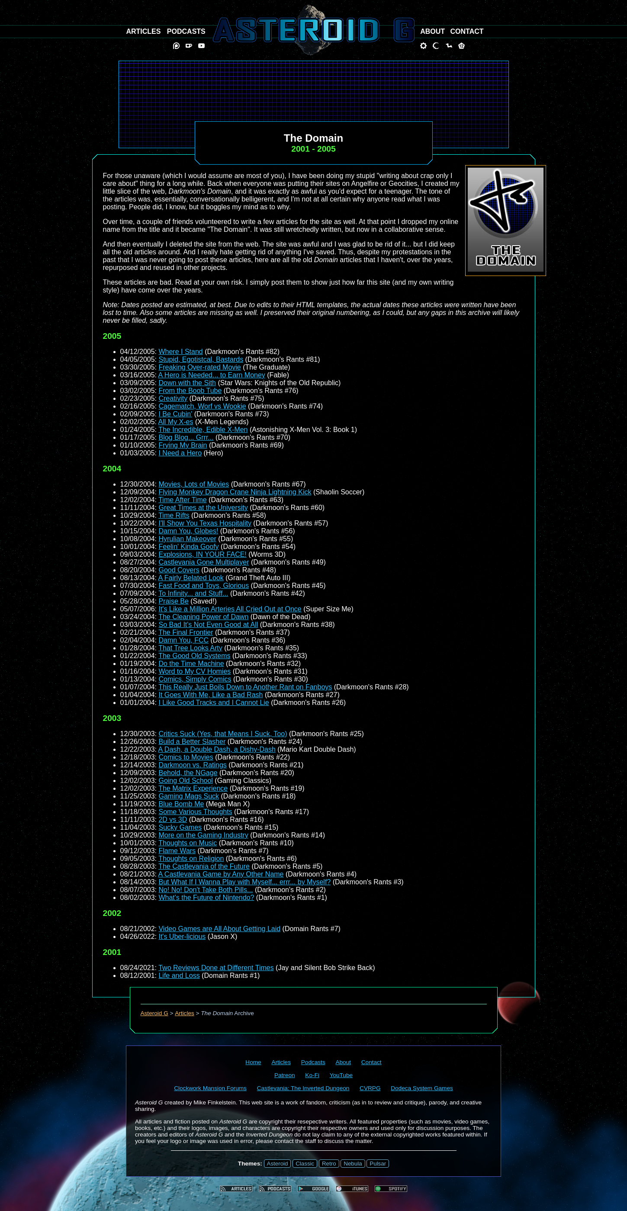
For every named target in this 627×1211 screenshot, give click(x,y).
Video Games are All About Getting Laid (219, 928)
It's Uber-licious (182, 936)
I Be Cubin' (175, 414)
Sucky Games (180, 827)
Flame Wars (177, 850)
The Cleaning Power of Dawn (203, 616)
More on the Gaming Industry (203, 835)
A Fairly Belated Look (191, 577)
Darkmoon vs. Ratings (192, 765)
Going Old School (185, 780)
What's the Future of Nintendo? (206, 897)
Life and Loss (178, 975)
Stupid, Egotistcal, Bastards (200, 359)
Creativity (172, 398)
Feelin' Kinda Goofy (188, 546)
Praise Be (173, 601)
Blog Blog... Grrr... (185, 437)
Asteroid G (154, 1013)
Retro (329, 1163)
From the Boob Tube (190, 390)
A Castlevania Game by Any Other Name (221, 874)
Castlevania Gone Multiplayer (203, 562)
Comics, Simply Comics (194, 679)
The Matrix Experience (193, 788)
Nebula (353, 1163)
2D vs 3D (172, 819)
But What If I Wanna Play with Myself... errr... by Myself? (244, 882)
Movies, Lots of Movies (193, 484)
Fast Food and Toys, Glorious (203, 585)
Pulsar (378, 1163)
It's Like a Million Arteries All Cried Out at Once (229, 609)
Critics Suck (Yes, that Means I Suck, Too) (222, 733)
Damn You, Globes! (188, 531)
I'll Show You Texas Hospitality (204, 523)
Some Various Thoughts (195, 811)
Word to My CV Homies (194, 671)
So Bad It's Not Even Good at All (208, 624)
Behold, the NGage (187, 772)
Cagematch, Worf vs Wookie (202, 406)
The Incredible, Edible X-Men (203, 429)
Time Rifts (173, 515)
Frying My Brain (182, 445)
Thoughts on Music (187, 843)
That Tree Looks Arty (190, 648)
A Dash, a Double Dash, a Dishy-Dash (217, 749)
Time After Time (182, 499)
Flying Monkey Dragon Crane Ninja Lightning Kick (234, 492)
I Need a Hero (180, 453)
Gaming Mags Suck (188, 796)
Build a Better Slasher (191, 741)
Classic (305, 1163)
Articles (184, 1013)
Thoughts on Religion (191, 858)
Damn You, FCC (183, 640)
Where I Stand (180, 351)
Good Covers (178, 570)
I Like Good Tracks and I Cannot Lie (213, 702)
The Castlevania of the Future (204, 866)
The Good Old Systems (194, 655)
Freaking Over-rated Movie (199, 367)
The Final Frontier (185, 632)
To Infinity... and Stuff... (193, 593)
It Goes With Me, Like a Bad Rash (210, 694)
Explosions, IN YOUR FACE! (202, 554)
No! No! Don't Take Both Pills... (205, 889)
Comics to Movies (185, 757)
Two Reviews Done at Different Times (215, 967)
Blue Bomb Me (181, 804)
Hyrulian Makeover (187, 538)
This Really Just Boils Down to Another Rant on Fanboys (245, 687)
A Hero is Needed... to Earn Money (211, 375)
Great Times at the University (203, 507)
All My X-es (175, 421)
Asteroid (277, 1163)
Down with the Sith (187, 382)
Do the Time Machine (191, 663)
